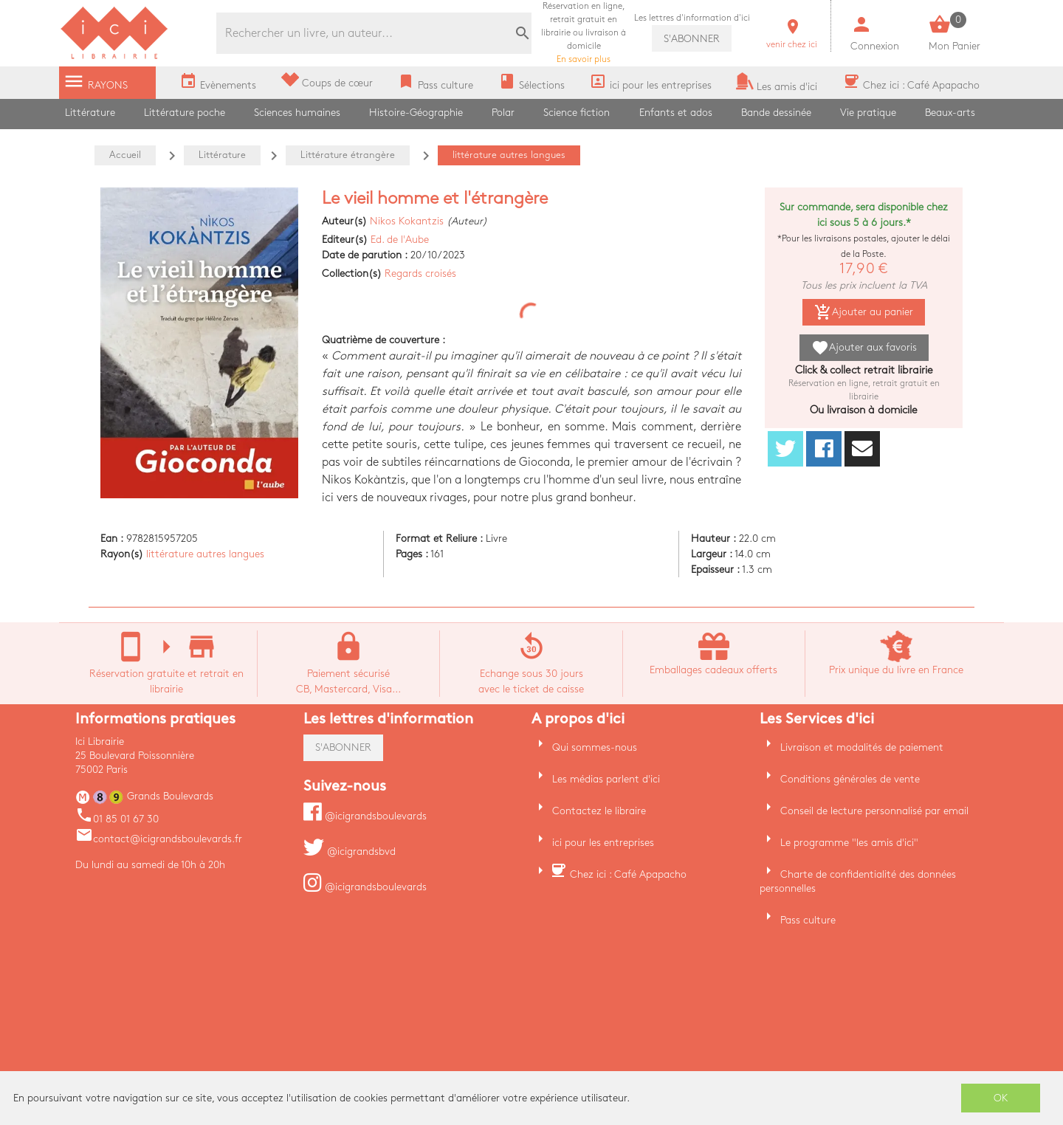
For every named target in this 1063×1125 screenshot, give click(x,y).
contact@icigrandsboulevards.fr (158, 839)
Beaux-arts (950, 112)
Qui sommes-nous (594, 747)
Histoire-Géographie (416, 112)
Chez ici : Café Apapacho (628, 874)
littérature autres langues (205, 554)
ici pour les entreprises (603, 842)
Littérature (90, 112)
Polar (503, 112)
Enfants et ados (675, 112)
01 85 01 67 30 (117, 819)
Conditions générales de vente (850, 779)
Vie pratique (868, 112)
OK (1001, 1098)
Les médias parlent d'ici (606, 779)
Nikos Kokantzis (407, 221)
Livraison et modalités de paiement (861, 747)
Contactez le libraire (599, 811)
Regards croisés (420, 273)
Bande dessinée (776, 112)
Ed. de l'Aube (400, 239)
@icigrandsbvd (349, 851)
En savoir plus (583, 32)
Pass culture (808, 920)
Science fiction (576, 112)
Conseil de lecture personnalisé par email (874, 811)
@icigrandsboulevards (365, 816)
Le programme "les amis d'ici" (849, 842)
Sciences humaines (297, 112)
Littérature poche (184, 112)
